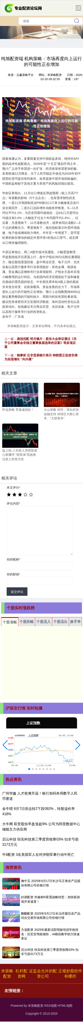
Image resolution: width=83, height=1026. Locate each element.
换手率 (75, 621)
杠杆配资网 (21, 974)
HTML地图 (65, 1005)
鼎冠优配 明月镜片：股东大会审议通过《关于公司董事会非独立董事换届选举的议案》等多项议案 (40, 343)
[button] (5, 745)
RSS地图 (50, 1005)
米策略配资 (7, 974)
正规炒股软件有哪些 (70, 974)
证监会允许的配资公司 (43, 974)
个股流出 (60, 621)
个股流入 (44, 621)
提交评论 (17, 592)
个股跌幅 (26, 621)
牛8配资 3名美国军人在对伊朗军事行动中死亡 (38, 854)
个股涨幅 (10, 622)
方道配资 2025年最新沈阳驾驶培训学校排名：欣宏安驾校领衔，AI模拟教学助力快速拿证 (50, 934)
